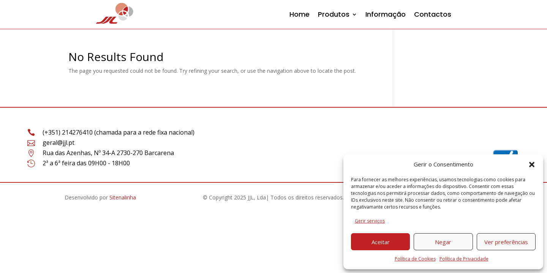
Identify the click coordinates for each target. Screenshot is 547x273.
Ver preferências (506, 242)
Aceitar (381, 242)
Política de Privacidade (464, 259)
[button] (532, 164)
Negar (443, 242)
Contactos (432, 14)
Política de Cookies (415, 259)
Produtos (333, 14)
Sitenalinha (122, 197)
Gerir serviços (370, 221)
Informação (385, 14)
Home (299, 14)
